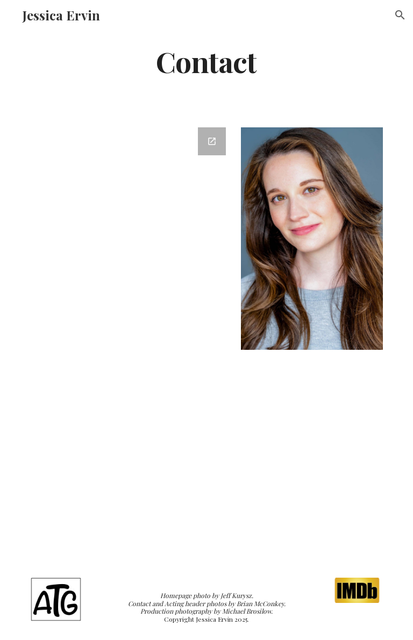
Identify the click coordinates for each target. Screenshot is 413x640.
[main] (206, 61)
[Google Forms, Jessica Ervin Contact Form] (131, 339)
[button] (400, 15)
